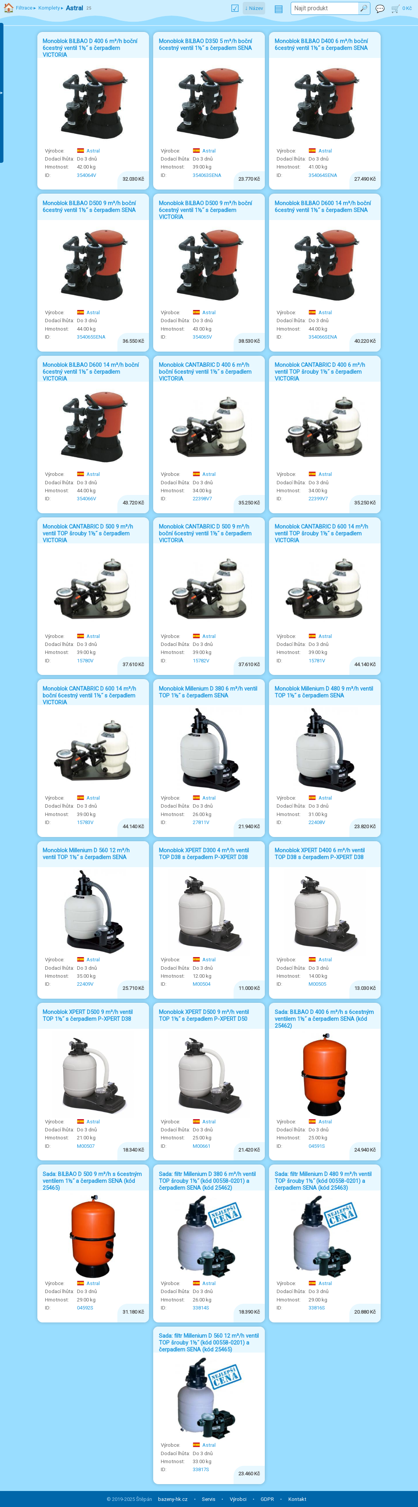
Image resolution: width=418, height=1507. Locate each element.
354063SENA (207, 175)
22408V (317, 822)
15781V (317, 661)
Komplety (49, 8)
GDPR (267, 1499)
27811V (201, 822)
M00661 (201, 1146)
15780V (85, 661)
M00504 (201, 984)
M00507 (85, 1146)
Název (256, 8)
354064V (86, 175)
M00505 (317, 984)
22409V (85, 984)
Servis (208, 1499)
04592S (85, 1308)
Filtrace (24, 8)
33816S (317, 1308)
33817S (201, 1469)
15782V (201, 661)
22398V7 (202, 498)
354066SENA (323, 337)
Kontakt (297, 1499)
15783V (85, 822)
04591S (317, 1146)
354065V (202, 337)
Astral (88, 151)
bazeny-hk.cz (172, 1499)
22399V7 (318, 498)
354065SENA (91, 337)
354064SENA (323, 175)
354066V (86, 498)
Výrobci (238, 1499)
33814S (201, 1308)
